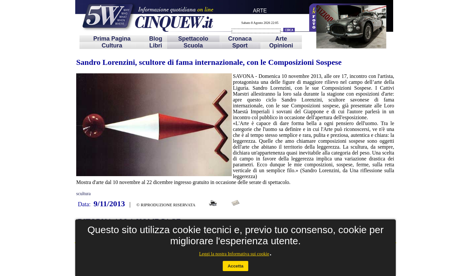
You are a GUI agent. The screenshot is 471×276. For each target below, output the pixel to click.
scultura (83, 193)
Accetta (235, 266)
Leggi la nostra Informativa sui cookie (234, 253)
